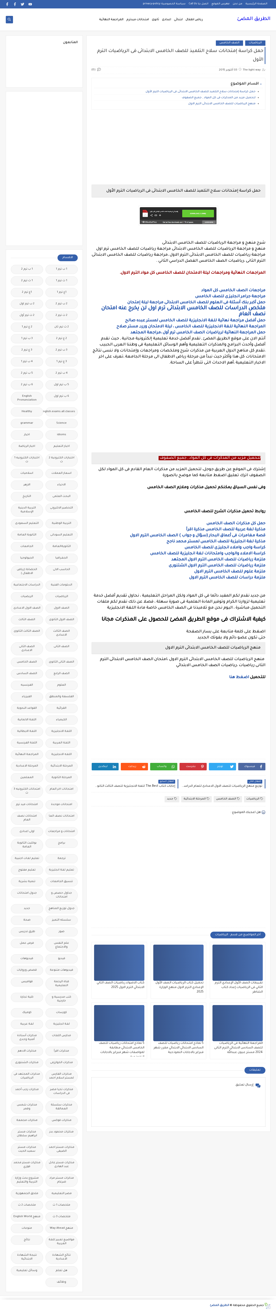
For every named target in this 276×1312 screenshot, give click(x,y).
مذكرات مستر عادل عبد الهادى (61, 1164)
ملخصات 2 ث (27, 1205)
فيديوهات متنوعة (61, 970)
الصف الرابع (62, 673)
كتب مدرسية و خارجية (61, 999)
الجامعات (26, 546)
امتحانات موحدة (61, 804)
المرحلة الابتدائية (196, 798)
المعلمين (26, 777)
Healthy (27, 411)
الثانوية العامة (26, 535)
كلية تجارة (26, 997)
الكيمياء (61, 719)
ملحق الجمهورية (27, 1193)
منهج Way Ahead (61, 1228)
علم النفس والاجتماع (61, 945)
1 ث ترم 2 (27, 280)
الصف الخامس (229, 43)
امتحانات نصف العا (61, 816)
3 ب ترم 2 (61, 350)
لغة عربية (27, 1024)
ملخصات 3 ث (62, 1216)
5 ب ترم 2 (27, 373)
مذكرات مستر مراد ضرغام (61, 1180)
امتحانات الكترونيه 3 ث (27, 791)
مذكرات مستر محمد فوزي (26, 1164)
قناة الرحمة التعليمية (61, 983)
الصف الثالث (27, 619)
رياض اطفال (194, 19)
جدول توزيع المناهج (62, 908)
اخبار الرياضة (27, 446)
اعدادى (166, 19)
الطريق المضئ (253, 19)
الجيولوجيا (27, 558)
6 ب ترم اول (61, 396)
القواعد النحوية (27, 708)
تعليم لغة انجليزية (61, 870)
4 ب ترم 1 (27, 361)
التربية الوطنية (61, 523)
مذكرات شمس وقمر (27, 1107)
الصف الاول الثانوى (61, 619)
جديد (172, 798)
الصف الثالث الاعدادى (61, 633)
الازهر (27, 485)
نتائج (27, 1239)
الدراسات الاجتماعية (26, 585)
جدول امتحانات (27, 893)
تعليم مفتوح (27, 870)
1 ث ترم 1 (61, 280)
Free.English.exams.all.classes (60, 411)
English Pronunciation (27, 398)
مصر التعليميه (61, 1193)
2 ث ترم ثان (61, 327)
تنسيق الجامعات (61, 881)
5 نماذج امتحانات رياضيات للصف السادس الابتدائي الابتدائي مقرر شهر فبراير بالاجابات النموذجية (179, 1048)
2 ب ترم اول (26, 303)
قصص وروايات (27, 970)
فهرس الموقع (221, 3)
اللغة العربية (61, 743)
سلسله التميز (61, 920)
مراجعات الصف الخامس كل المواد (233, 290)
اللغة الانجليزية (61, 731)
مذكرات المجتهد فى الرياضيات (27, 1076)
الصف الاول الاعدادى (26, 608)
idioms (61, 434)
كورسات (61, 1012)
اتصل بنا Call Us (198, 3)
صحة (27, 920)
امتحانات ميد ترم (27, 804)
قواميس (27, 981)
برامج (61, 843)
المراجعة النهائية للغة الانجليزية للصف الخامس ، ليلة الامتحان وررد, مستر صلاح (190, 327)
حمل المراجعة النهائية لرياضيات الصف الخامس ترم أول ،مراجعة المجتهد (197, 333)
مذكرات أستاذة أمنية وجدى (27, 1037)
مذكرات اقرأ (61, 1051)
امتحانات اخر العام (61, 789)
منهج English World (26, 1216)
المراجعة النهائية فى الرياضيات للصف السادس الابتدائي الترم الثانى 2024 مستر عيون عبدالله (238, 1048)
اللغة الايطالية (27, 731)
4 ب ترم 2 (62, 373)
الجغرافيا (61, 558)
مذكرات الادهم (27, 1051)
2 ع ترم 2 (61, 338)
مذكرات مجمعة (27, 1120)
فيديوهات (26, 958)
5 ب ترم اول (61, 384)
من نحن (237, 3)
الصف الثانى (61, 646)
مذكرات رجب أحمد (27, 1089)
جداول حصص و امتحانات (61, 895)
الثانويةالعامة (61, 546)
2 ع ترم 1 (27, 327)
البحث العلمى (61, 496)
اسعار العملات (61, 473)
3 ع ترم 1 (61, 361)
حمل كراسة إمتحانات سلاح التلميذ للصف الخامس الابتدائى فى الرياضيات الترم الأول (201, 91)
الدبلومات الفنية (61, 585)
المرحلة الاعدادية (27, 766)
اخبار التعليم (61, 446)
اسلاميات (26, 473)
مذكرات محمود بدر (61, 1132)
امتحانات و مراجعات (61, 831)
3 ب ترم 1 (27, 338)
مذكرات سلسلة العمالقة (61, 1107)
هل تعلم (61, 1270)
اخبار (27, 434)
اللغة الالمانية (27, 719)
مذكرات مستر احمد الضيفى (61, 1149)
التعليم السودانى (61, 535)
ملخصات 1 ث (61, 1205)
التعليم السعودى (27, 523)
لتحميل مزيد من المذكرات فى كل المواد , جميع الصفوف (218, 97)
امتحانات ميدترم (137, 19)
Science (61, 423)
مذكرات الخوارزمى (61, 1062)
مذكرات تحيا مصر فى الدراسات (61, 1091)
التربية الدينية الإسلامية (27, 510)
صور (61, 931)
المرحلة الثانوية (61, 777)
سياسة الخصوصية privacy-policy (164, 3)
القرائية (61, 708)
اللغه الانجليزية (61, 754)
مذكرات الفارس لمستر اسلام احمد (61, 1076)
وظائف (61, 1282)
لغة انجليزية (61, 1024)
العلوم (61, 685)
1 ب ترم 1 (61, 269)
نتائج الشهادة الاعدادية (61, 1257)
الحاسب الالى (61, 569)
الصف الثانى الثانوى (61, 662)
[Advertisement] (178, 147)
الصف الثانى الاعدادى (27, 648)
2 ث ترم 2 (61, 315)
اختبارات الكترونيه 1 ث (26, 459)
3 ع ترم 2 (26, 350)
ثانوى (155, 19)
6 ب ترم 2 (27, 384)
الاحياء (61, 485)
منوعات (27, 1228)
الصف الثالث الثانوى (27, 631)
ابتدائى (178, 19)
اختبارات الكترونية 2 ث (61, 459)
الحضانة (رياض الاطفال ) (27, 571)
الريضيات (27, 596)
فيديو (61, 958)
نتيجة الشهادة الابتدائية (27, 1257)
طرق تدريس (27, 931)
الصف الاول (61, 608)
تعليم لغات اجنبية (27, 858)
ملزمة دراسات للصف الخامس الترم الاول (227, 578)
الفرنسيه (27, 685)
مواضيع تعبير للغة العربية (61, 1241)
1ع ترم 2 (27, 292)
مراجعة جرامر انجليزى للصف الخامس (230, 296)
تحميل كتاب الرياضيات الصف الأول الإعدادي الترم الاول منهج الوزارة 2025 (179, 987)
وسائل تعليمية (26, 1270)
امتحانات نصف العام (27, 818)
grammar (26, 423)
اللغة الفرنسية (27, 743)
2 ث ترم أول (26, 315)
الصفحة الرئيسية (256, 3)
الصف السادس (27, 673)
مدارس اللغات (61, 1035)
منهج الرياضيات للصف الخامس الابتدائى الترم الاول (221, 103)
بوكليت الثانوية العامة (27, 845)
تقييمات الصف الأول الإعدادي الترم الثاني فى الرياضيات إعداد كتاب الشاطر (239, 987)
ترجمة (62, 858)
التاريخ (27, 496)
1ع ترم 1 (61, 292)
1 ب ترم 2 (27, 269)
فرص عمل (27, 943)
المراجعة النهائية (111, 19)
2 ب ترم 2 (61, 303)
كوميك (27, 1012)
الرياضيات (255, 43)
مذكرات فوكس (61, 1120)
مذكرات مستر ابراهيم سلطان (27, 1133)
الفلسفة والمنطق (61, 696)
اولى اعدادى (26, 831)
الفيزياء (27, 696)
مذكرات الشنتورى (27, 1062)
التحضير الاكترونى (61, 508)
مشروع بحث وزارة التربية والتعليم (27, 1180)
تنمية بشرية (27, 881)
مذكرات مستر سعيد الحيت (27, 1149)
